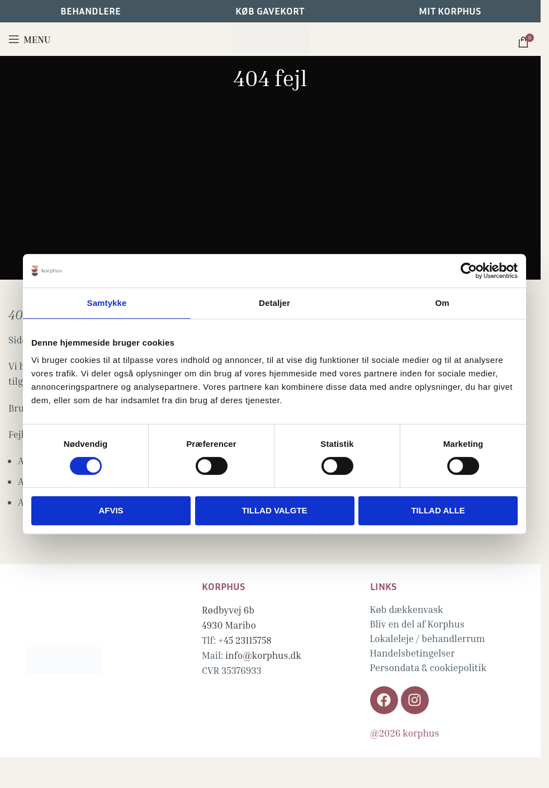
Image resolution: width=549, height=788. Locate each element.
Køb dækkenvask (406, 609)
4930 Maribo (229, 625)
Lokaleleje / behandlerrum (427, 638)
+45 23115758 (245, 640)
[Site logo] (270, 38)
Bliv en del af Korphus (417, 624)
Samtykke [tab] (107, 303)
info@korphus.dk (263, 655)
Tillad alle (438, 510)
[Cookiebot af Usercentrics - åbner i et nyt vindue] (469, 270)
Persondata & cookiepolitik (428, 667)
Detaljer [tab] (274, 303)
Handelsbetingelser (412, 653)
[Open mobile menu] (29, 39)
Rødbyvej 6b (228, 610)
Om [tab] (442, 303)
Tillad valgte (274, 510)
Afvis (110, 510)
